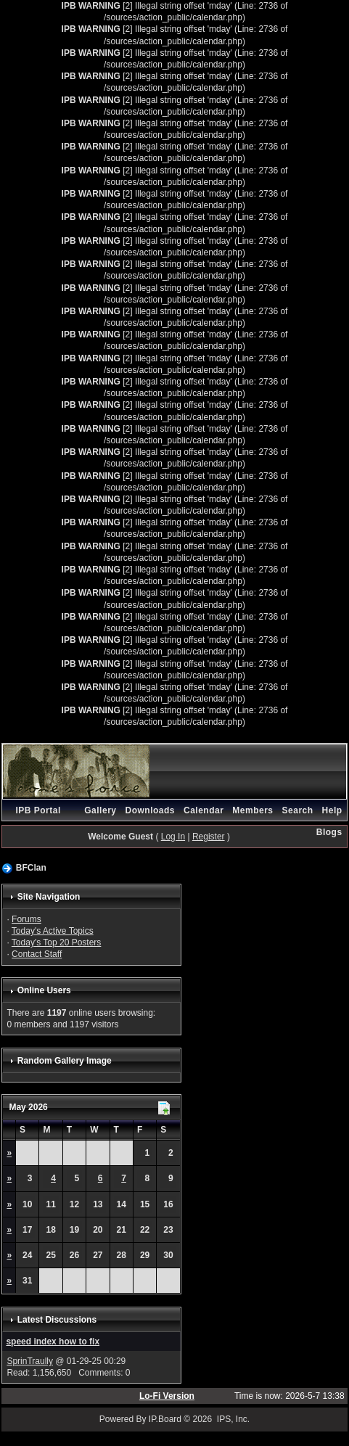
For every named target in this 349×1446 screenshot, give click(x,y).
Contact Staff (37, 954)
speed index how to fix (52, 1341)
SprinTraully (30, 1361)
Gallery (100, 810)
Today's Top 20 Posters (56, 942)
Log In (173, 836)
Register (208, 836)
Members (252, 810)
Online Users (44, 990)
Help (332, 810)
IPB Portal (37, 810)
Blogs (329, 832)
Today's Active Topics (53, 931)
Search (297, 810)
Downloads (150, 810)
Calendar (203, 810)
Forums (26, 919)
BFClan (31, 868)
